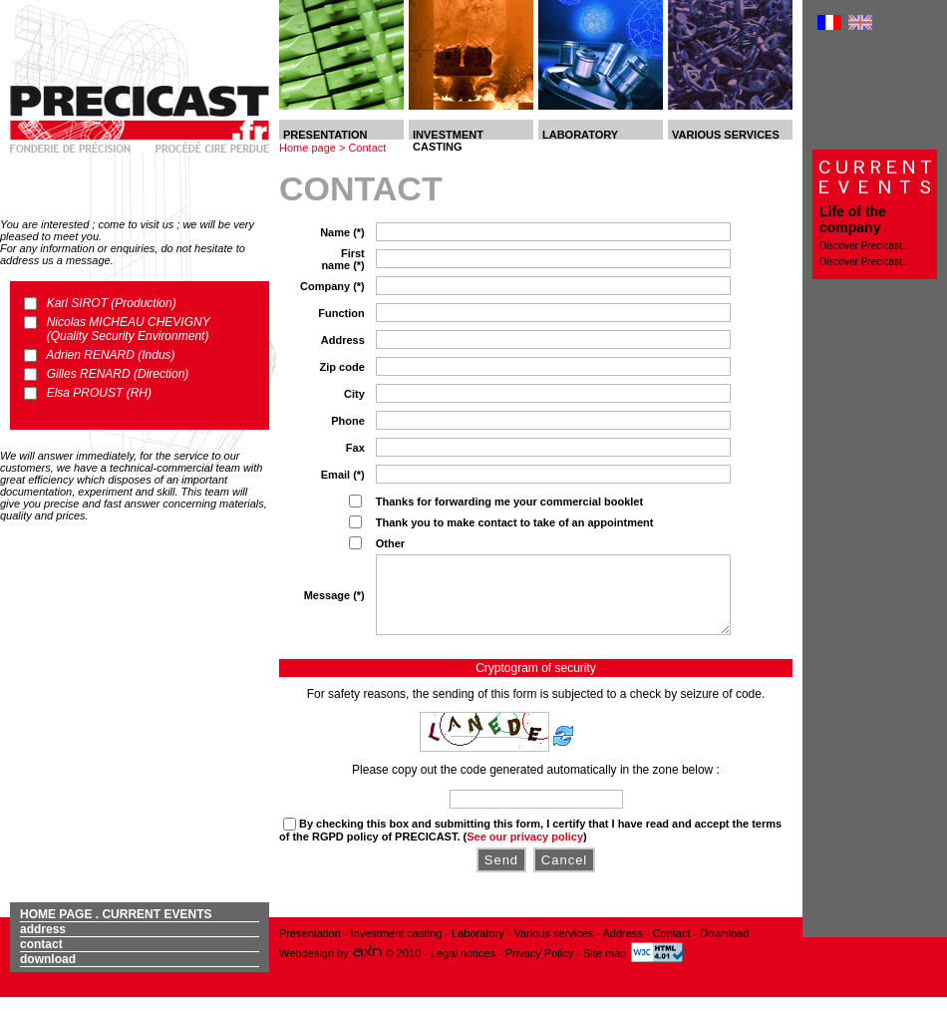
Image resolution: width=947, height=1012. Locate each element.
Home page (307, 148)
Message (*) (334, 602)
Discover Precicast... (864, 245)
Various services (553, 948)
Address (343, 340)
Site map (604, 968)
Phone (348, 421)
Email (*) (343, 475)
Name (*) (342, 232)
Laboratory (478, 948)
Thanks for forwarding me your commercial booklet (509, 501)
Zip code (342, 367)
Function (341, 313)
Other (390, 543)
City (354, 394)
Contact (367, 148)
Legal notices (464, 968)
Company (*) (332, 286)
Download (48, 974)
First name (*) (342, 259)
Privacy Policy (541, 968)
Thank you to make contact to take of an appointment (515, 522)
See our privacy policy (525, 851)
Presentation (310, 948)
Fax (355, 448)
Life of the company (852, 219)
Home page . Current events (115, 929)
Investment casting (397, 948)
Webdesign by (332, 968)
